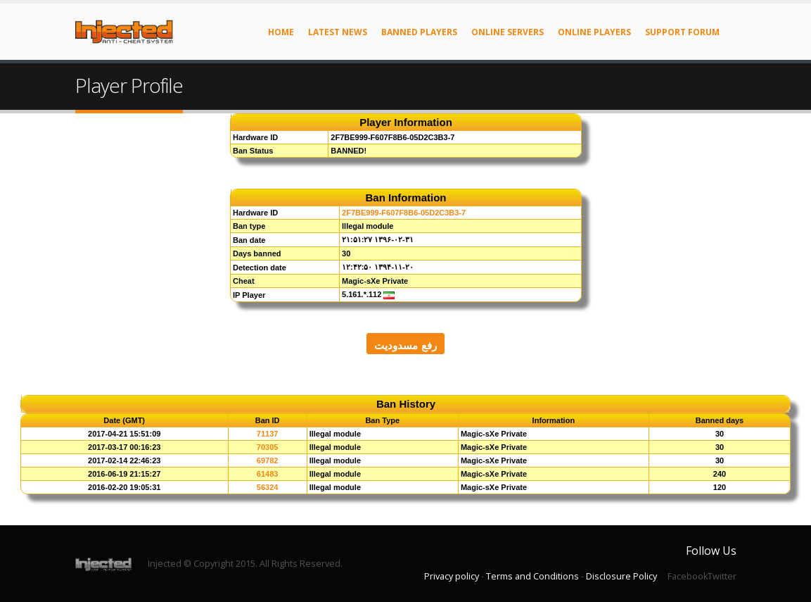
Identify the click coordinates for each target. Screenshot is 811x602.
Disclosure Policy (621, 576)
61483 (268, 474)
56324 (268, 487)
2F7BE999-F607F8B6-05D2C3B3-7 (404, 212)
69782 (268, 460)
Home (281, 32)
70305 (268, 447)
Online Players (594, 32)
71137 (268, 433)
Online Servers (507, 32)
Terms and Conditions (532, 576)
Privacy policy (451, 576)
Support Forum (682, 32)
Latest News (337, 32)
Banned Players (419, 32)
